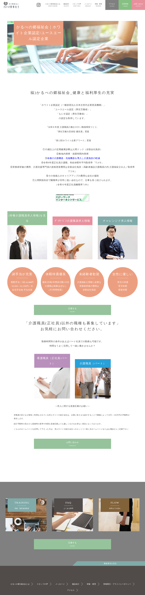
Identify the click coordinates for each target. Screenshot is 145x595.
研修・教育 (91, 584)
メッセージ (60, 584)
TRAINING (22, 505)
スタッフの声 (42, 584)
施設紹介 (75, 584)
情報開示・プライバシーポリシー (117, 584)
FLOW (115, 505)
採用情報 (125, 5)
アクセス (112, 5)
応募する (72, 310)
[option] (26, 514)
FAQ (68, 505)
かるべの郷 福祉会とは (20, 584)
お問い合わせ (138, 5)
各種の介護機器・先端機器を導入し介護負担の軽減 (73, 158)
